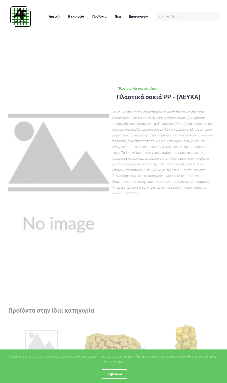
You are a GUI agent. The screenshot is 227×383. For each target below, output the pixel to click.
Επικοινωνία (138, 16)
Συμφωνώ (114, 374)
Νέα (118, 16)
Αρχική (54, 16)
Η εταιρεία (76, 16)
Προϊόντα (99, 16)
